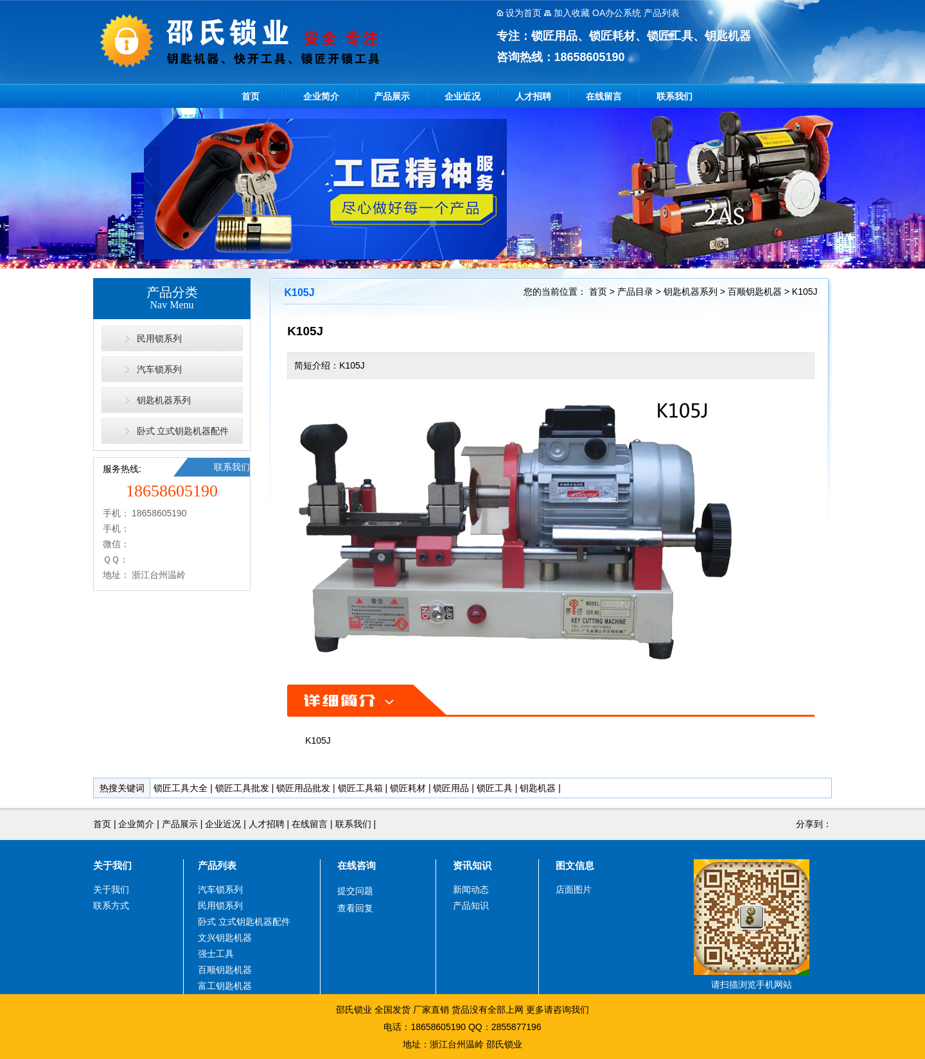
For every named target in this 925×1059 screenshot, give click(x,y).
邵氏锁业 (504, 1044)
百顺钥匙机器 (755, 291)
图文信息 (575, 865)
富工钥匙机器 (225, 986)
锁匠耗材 (408, 788)
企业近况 (462, 96)
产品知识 (471, 905)
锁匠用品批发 (303, 788)
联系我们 (674, 96)
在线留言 (604, 96)
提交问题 (355, 891)
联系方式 (111, 905)
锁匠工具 (495, 788)
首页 (251, 96)
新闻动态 (471, 889)
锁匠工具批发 (242, 788)
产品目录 (635, 291)
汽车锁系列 (159, 369)
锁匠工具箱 (360, 788)
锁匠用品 (451, 788)
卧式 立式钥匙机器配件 (183, 431)
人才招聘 (533, 96)
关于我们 (112, 865)
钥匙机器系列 (164, 400)
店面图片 (574, 889)
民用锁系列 (159, 338)
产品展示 (392, 96)
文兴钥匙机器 (225, 937)
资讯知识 (472, 865)
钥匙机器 (538, 788)
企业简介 (321, 96)
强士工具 (216, 954)
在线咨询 (356, 865)
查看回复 (355, 908)
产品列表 (217, 865)
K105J (805, 291)
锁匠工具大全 (180, 788)
